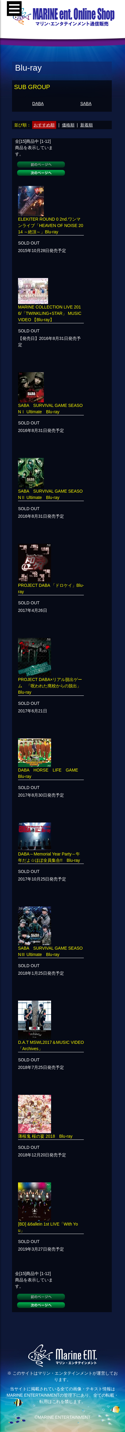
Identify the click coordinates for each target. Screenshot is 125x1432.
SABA (85, 103)
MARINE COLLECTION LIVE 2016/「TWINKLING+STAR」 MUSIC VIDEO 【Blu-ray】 (49, 313)
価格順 (68, 125)
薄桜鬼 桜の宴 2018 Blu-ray (45, 1136)
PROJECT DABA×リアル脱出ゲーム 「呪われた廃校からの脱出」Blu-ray (50, 686)
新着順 (86, 125)
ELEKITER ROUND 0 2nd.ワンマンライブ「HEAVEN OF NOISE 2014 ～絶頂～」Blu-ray (50, 225)
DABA (38, 103)
